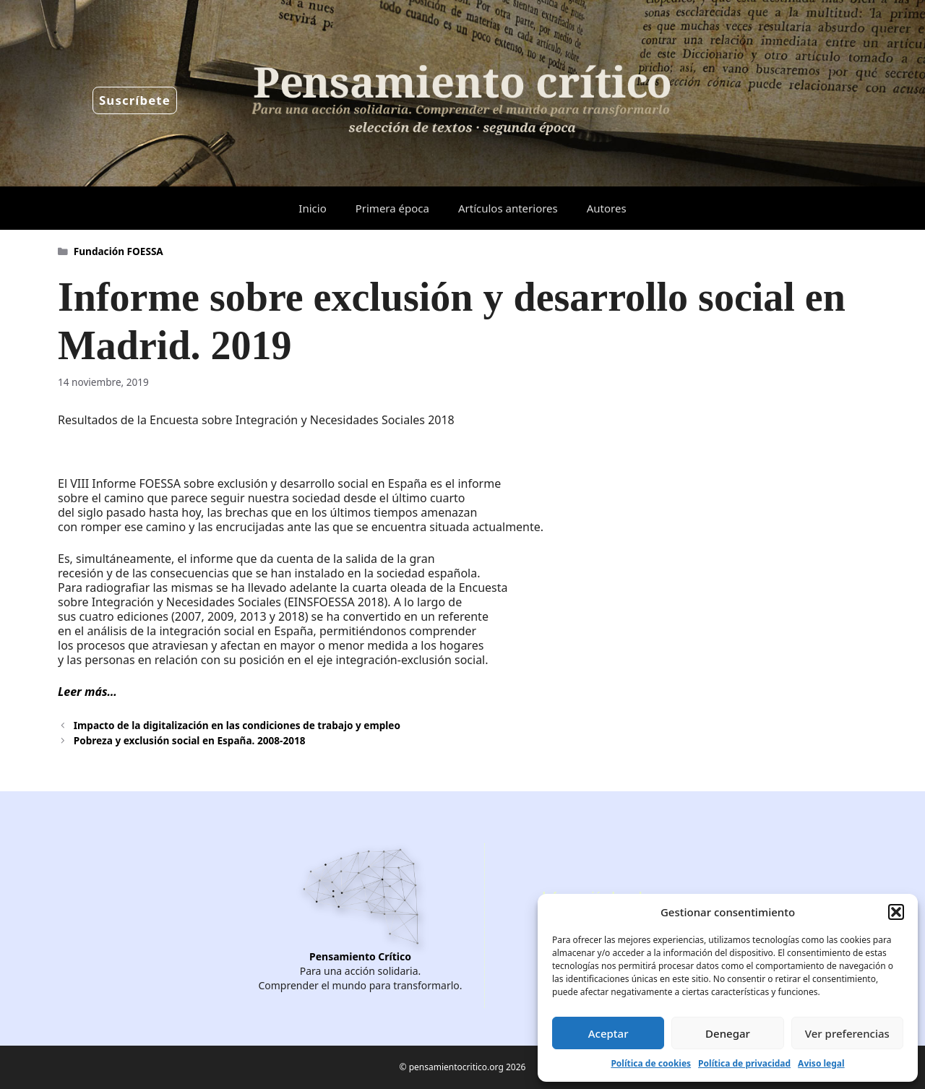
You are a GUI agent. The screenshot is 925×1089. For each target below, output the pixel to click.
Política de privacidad (744, 1063)
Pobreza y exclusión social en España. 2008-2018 (190, 740)
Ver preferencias (847, 1033)
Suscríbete (135, 100)
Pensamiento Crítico (360, 956)
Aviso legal (821, 1063)
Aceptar (608, 1033)
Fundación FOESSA (118, 251)
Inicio (312, 208)
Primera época (392, 208)
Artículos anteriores (508, 208)
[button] (896, 912)
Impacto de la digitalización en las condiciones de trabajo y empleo (237, 725)
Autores (607, 208)
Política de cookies (651, 1063)
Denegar (727, 1033)
